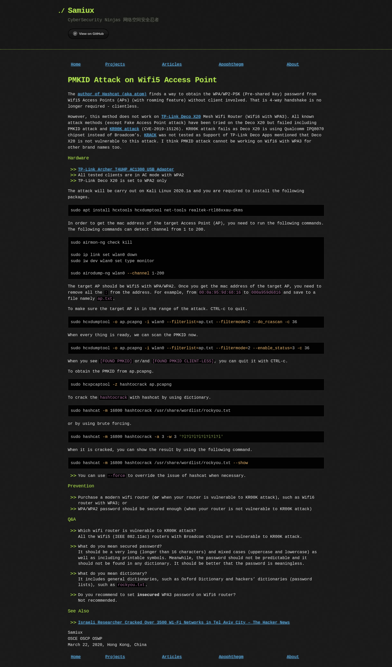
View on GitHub (88, 34)
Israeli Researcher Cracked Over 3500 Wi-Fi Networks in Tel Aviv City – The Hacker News (184, 622)
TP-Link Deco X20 (181, 117)
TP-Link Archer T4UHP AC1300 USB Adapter (126, 169)
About (293, 64)
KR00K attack (124, 129)
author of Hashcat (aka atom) (112, 94)
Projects (115, 64)
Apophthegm (231, 64)
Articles (172, 64)
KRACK (150, 135)
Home (76, 64)
